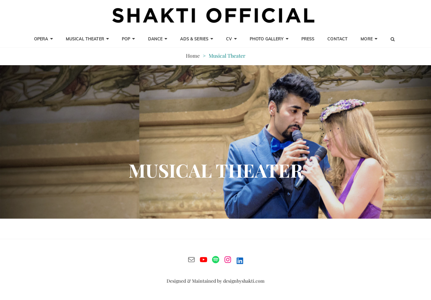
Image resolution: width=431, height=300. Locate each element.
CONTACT (337, 39)
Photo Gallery (267, 39)
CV (229, 39)
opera (41, 39)
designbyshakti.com (243, 281)
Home (193, 55)
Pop (126, 39)
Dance (155, 39)
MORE (367, 39)
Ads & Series (194, 39)
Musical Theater (85, 39)
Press (308, 39)
